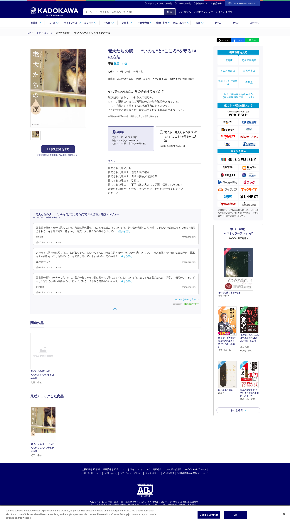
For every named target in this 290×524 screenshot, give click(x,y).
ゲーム (217, 22)
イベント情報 (224, 11)
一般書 (109, 22)
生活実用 (163, 22)
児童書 (127, 22)
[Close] (284, 515)
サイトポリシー (153, 473)
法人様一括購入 (174, 469)
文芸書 (36, 22)
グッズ (236, 22)
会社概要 (86, 469)
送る (254, 40)
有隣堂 (249, 76)
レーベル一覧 (184, 3)
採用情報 (107, 469)
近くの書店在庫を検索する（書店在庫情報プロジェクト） (238, 87)
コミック (90, 22)
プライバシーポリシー (131, 473)
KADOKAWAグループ (195, 469)
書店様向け (158, 469)
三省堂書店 (249, 67)
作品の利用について (92, 473)
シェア (239, 40)
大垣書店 (227, 59)
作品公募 (217, 3)
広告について (120, 469)
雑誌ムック (181, 22)
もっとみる (236, 379)
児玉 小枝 (120, 63)
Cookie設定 (169, 473)
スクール (254, 22)
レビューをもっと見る (185, 299)
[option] (45, 358)
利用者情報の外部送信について (192, 473)
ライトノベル (72, 22)
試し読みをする (58, 149)
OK (235, 515)
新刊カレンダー (203, 11)
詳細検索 (185, 11)
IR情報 (96, 469)
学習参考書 (145, 22)
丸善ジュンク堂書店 (228, 76)
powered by (186, 304)
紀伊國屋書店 (249, 59)
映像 (200, 22)
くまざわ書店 (227, 67)
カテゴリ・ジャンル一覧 (160, 3)
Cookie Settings (209, 515)
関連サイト (202, 3)
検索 (169, 11)
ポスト (225, 40)
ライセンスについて (140, 469)
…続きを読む (123, 231)
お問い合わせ (111, 473)
